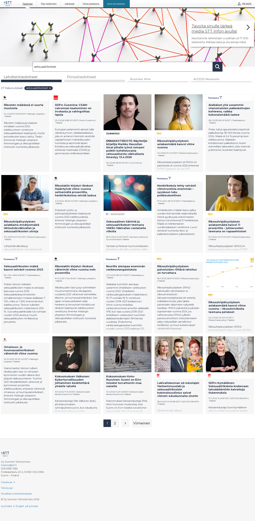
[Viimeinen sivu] (142, 423)
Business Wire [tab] (140, 79)
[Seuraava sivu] (125, 423)
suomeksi (6, 506)
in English (18, 506)
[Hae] (123, 67)
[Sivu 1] (107, 423)
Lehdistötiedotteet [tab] (21, 77)
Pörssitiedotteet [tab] (81, 77)
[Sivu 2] (115, 423)
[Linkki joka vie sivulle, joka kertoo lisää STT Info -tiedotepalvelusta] (221, 34)
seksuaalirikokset (38, 88)
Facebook (6, 482)
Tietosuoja (7, 488)
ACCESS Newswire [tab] (206, 79)
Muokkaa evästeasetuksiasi (16, 493)
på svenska (31, 506)
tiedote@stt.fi (9, 465)
